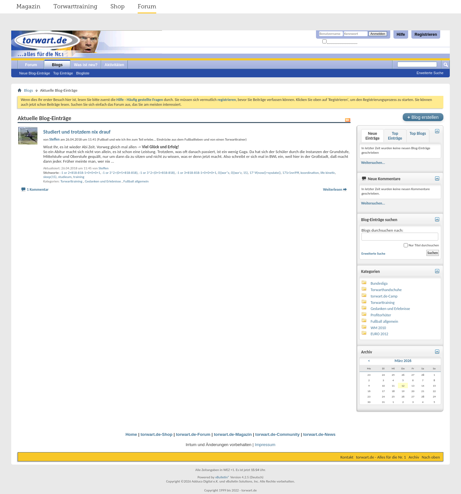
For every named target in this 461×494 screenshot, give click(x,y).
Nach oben (431, 457)
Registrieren (426, 34)
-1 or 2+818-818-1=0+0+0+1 (80, 173)
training (78, 177)
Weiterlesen (332, 189)
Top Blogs (417, 133)
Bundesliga (379, 283)
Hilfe (401, 34)
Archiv (413, 457)
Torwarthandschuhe (386, 290)
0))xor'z (236, 173)
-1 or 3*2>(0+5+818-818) (119, 173)
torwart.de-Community (277, 434)
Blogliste (83, 73)
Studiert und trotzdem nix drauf (76, 132)
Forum (147, 6)
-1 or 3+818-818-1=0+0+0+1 (196, 173)
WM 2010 (378, 328)
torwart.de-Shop (157, 434)
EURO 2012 (379, 334)
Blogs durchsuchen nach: (399, 234)
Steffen (104, 168)
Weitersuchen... (373, 162)
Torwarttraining (75, 6)
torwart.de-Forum (193, 434)
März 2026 (403, 361)
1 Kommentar (38, 189)
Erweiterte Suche (430, 73)
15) (245, 173)
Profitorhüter (381, 315)
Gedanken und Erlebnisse (103, 181)
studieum (65, 177)
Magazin (28, 6)
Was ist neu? (86, 65)
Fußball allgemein (136, 181)
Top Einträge (63, 73)
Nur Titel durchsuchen (421, 245)
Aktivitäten (114, 65)
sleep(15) (49, 177)
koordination (310, 173)
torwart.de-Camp (384, 296)
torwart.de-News (319, 434)
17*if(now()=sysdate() (265, 173)
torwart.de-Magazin (233, 434)
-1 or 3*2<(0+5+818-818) (157, 173)
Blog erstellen (423, 117)
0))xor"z (223, 173)
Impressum (265, 444)
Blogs (57, 65)
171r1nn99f (290, 173)
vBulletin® (222, 477)
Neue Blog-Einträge (34, 73)
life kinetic (327, 173)
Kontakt (346, 457)
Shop (117, 6)
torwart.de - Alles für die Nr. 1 (381, 457)
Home (131, 434)
